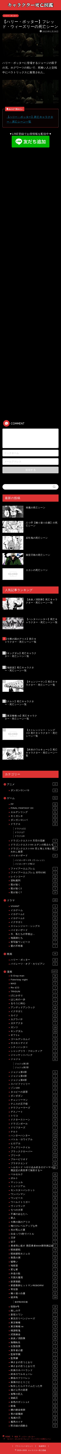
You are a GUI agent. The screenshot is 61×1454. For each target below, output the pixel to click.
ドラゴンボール (34, 1123)
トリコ (34, 1115)
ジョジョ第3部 (34, 1072)
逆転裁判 (34, 880)
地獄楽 (34, 1265)
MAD (34, 983)
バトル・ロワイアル (34, 1139)
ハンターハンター (34, 1135)
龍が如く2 (34, 888)
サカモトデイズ (34, 1043)
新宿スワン (34, 1314)
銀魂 (34, 1406)
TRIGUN (34, 991)
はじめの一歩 (34, 999)
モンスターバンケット (34, 1190)
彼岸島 (34, 1297)
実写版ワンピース (34, 942)
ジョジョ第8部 (34, 1080)
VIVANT (34, 906)
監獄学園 (34, 1354)
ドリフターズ (34, 1127)
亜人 (34, 1218)
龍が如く (34, 884)
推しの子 (34, 1310)
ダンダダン (34, 1096)
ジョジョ (34, 1059)
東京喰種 (34, 1322)
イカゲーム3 (34, 918)
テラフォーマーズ (34, 1107)
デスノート (34, 1111)
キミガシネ (34, 816)
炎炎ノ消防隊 (34, 1338)
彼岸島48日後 (21, 1302)
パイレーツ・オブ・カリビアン (34, 964)
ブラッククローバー (34, 1151)
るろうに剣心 (34, 1003)
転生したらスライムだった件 (34, 1386)
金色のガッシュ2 (34, 1402)
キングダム (34, 1031)
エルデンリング (34, 812)
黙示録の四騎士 (34, 1425)
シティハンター (34, 1047)
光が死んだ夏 (34, 1229)
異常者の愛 (34, 1350)
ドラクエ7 (20, 832)
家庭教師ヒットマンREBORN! (34, 1285)
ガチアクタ (34, 1023)
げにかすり (34, 995)
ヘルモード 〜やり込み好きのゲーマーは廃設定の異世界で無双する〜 (34, 1168)
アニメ (32, 784)
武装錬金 (34, 1334)
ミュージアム (34, 1186)
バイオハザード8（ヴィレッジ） (30, 860)
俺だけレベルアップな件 (34, 1226)
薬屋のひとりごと (34, 1382)
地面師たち (34, 938)
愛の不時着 (34, 946)
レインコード (34, 876)
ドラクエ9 (20, 836)
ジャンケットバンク (34, 1055)
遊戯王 (34, 1398)
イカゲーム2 (34, 914)
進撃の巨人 (34, 1394)
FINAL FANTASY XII (34, 808)
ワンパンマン (34, 1194)
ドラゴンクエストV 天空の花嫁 (34, 840)
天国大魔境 (34, 1277)
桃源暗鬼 (34, 1330)
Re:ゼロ (34, 987)
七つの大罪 (34, 1210)
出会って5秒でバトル (34, 1234)
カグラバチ (34, 1019)
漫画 (32, 971)
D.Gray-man (34, 975)
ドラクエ (34, 824)
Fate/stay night (34, 979)
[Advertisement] (30, 181)
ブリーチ (34, 1155)
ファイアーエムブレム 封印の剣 (34, 872)
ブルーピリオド (34, 1159)
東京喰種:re (34, 1326)
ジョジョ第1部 (22, 1064)
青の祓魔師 (34, 1414)
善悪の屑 (34, 1257)
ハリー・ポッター (10, 16)
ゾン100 (34, 1088)
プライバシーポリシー (24, 1446)
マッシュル (34, 1182)
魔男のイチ (34, 1422)
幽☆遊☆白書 (34, 1293)
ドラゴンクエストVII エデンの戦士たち (34, 844)
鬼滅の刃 (34, 1417)
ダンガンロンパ (34, 820)
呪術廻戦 (34, 1249)
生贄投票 (34, 1346)
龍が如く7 (34, 892)
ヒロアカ (34, 1143)
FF (34, 804)
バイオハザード (34, 855)
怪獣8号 (34, 1306)
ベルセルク (34, 1174)
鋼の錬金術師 (34, 1410)
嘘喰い (34, 1261)
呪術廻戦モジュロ (34, 1253)
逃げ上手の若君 (34, 1390)
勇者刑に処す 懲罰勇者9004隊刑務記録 (34, 1245)
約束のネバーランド (34, 1370)
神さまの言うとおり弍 (34, 1366)
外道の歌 (34, 1273)
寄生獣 (34, 1289)
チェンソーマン (34, 1100)
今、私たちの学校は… (34, 934)
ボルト (34, 1178)
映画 (32, 953)
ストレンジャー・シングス (34, 926)
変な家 (34, 1269)
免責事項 (42, 1446)
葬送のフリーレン (34, 1378)
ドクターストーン (34, 1119)
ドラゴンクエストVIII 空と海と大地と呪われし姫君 (34, 850)
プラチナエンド (34, 1163)
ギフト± (34, 1035)
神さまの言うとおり (34, 1362)
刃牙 (34, 1237)
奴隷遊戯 (34, 1281)
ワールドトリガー (34, 1202)
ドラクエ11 (20, 829)
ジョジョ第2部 (22, 1067)
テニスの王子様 (34, 1104)
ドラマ (32, 900)
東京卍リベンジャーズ (34, 1318)
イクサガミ (34, 922)
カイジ (34, 1015)
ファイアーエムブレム (34, 868)
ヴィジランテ (34, 1206)
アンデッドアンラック (34, 1007)
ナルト (34, 1131)
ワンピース (34, 1198)
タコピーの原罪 (34, 1092)
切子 (34, 1242)
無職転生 (34, 1342)
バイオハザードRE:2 (25, 864)
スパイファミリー (34, 1084)
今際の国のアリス (34, 1222)
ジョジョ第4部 (34, 1076)
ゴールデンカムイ (34, 1039)
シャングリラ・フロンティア (34, 1051)
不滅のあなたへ (34, 1214)
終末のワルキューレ (34, 1374)
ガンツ (34, 1027)
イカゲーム (34, 910)
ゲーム (32, 798)
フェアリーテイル (34, 1147)
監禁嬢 (34, 1358)
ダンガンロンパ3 (34, 790)
